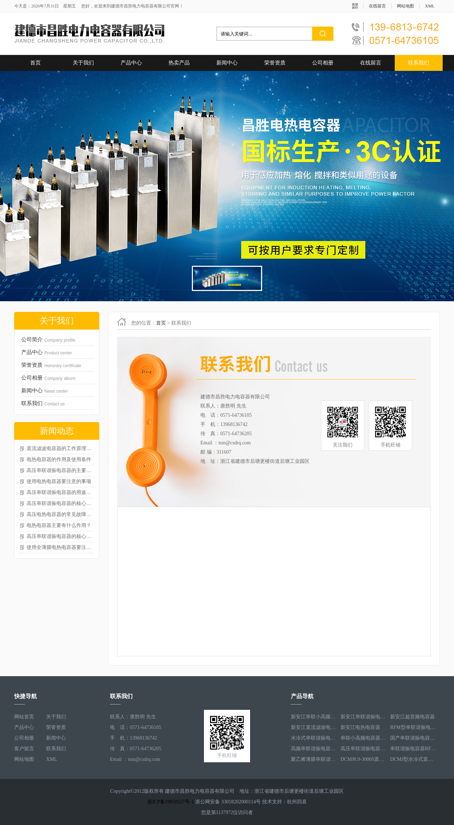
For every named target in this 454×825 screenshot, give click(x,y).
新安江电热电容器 (360, 727)
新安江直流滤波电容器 (314, 727)
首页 (35, 63)
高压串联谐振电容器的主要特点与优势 (60, 470)
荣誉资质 (275, 63)
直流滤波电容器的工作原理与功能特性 (60, 448)
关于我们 (83, 63)
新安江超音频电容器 (412, 716)
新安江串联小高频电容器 (314, 716)
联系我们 (418, 63)
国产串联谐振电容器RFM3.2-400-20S (413, 738)
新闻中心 (227, 63)
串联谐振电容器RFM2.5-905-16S (413, 748)
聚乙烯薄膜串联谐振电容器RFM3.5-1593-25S (314, 759)
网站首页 (24, 716)
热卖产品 (179, 63)
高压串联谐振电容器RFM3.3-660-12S (363, 748)
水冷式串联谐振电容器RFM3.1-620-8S (314, 738)
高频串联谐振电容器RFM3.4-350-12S (314, 748)
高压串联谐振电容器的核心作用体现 (60, 503)
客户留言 (24, 748)
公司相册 (322, 63)
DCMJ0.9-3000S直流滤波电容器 (363, 759)
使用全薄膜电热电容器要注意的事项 (60, 547)
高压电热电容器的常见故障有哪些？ (60, 514)
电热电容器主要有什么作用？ (59, 525)
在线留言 (377, 6)
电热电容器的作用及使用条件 (59, 459)
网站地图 (405, 6)
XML (429, 6)
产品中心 (131, 63)
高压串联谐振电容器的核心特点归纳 (60, 536)
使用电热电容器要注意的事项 (59, 481)
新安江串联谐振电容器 (363, 716)
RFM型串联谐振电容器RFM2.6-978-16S (413, 727)
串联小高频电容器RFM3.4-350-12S (363, 738)
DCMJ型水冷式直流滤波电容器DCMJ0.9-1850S (413, 759)
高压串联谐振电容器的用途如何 (60, 492)
